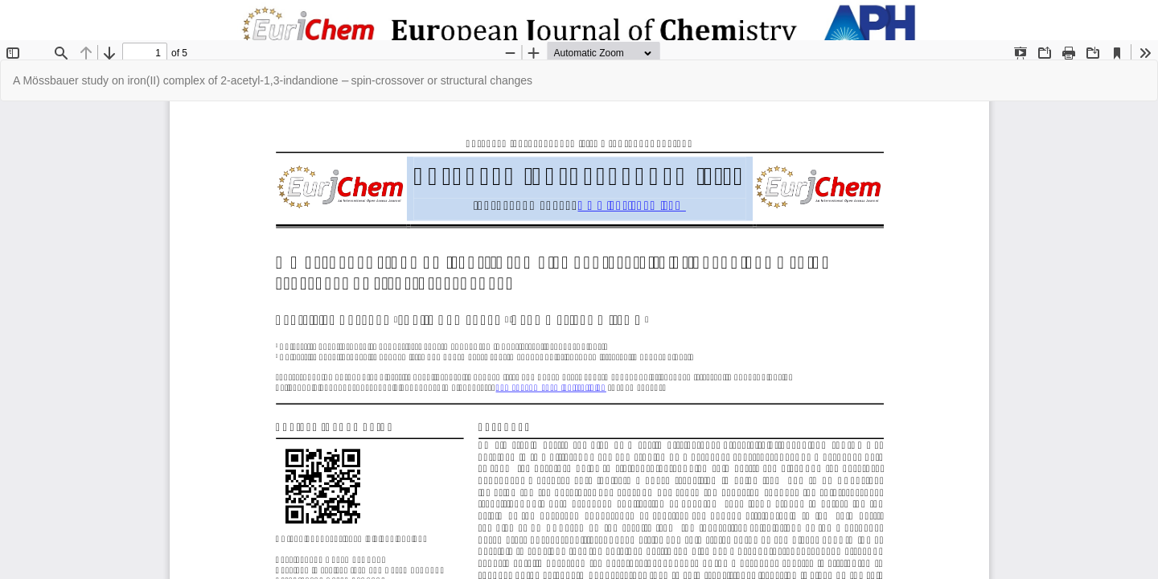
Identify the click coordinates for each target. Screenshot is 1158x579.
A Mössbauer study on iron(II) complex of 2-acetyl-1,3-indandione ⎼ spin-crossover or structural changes (272, 80)
